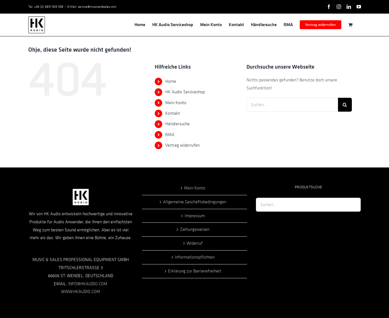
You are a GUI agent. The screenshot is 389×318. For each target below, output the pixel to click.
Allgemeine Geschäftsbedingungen (194, 202)
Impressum (195, 216)
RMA (169, 134)
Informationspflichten (195, 257)
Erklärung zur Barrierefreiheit (194, 271)
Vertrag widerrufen (182, 145)
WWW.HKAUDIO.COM (80, 291)
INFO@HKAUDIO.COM (87, 284)
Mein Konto (175, 103)
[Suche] (345, 105)
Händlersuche (177, 124)
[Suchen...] (292, 105)
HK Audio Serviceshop (185, 92)
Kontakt (172, 113)
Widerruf (195, 243)
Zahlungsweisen (194, 229)
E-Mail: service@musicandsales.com (91, 6)
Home (170, 81)
